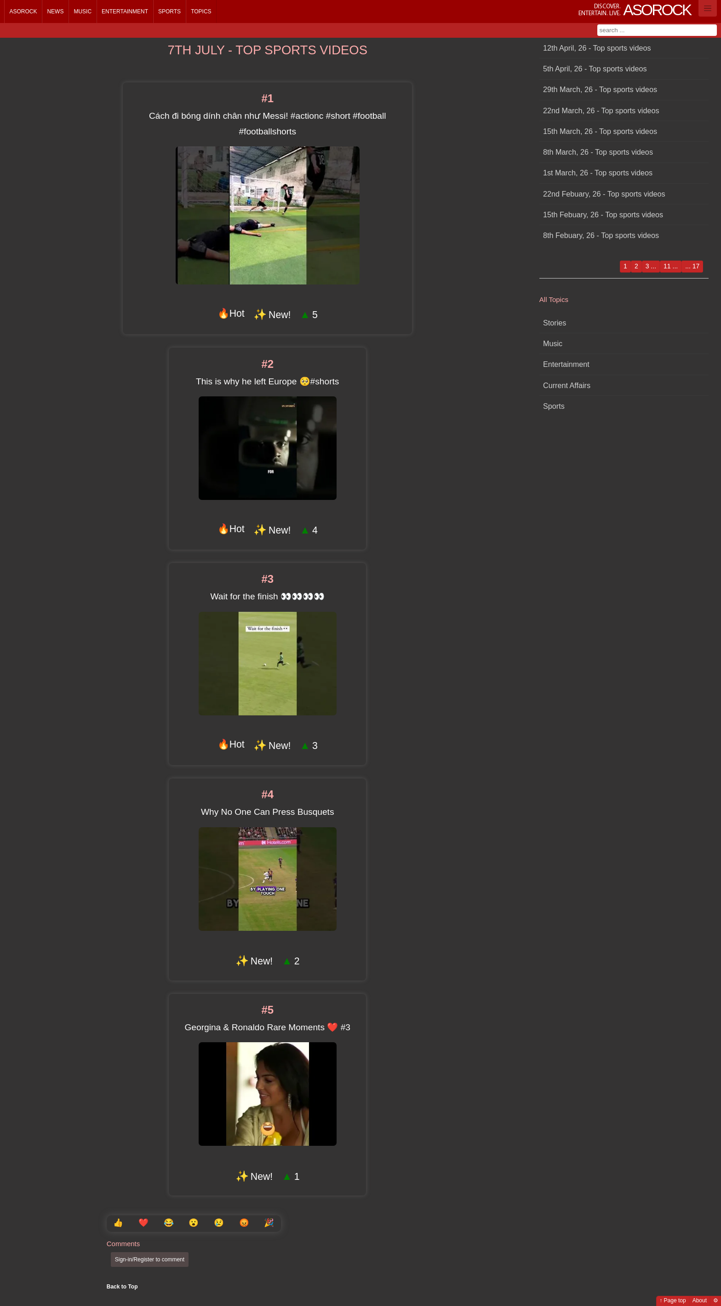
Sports (169, 11)
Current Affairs (566, 385)
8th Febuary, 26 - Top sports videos (601, 235)
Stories (554, 323)
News (55, 11)
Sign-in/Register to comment (149, 1259)
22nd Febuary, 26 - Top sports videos (604, 194)
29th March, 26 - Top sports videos (600, 89)
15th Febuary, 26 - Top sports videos (603, 214)
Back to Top (122, 1286)
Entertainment (125, 11)
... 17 (692, 266)
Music (83, 11)
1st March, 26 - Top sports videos (597, 172)
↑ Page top (672, 1300)
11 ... (671, 266)
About (699, 1300)
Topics (201, 11)
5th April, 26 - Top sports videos (595, 68)
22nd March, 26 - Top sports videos (601, 110)
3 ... (651, 266)
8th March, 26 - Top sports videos (598, 152)
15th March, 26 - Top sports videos (600, 131)
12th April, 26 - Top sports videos (597, 48)
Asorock (23, 11)
